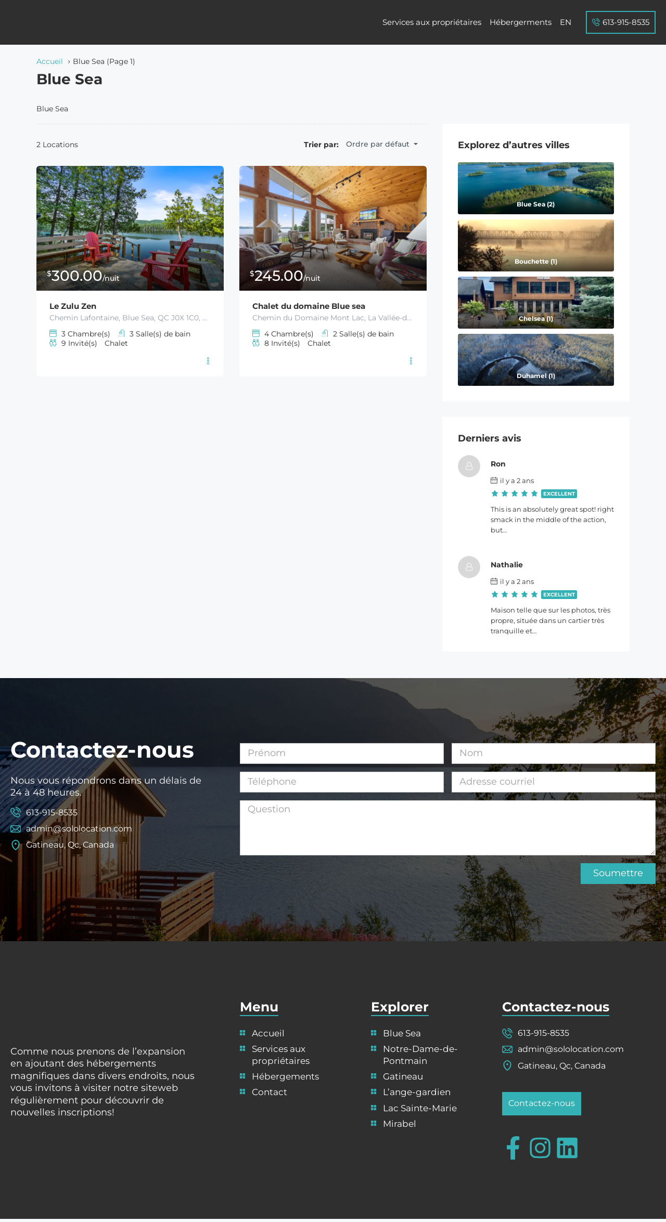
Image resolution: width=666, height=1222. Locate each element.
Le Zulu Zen (75, 306)
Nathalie (515, 564)
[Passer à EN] (565, 22)
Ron (507, 464)
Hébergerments (521, 22)
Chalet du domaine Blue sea (314, 306)
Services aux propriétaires (431, 22)
